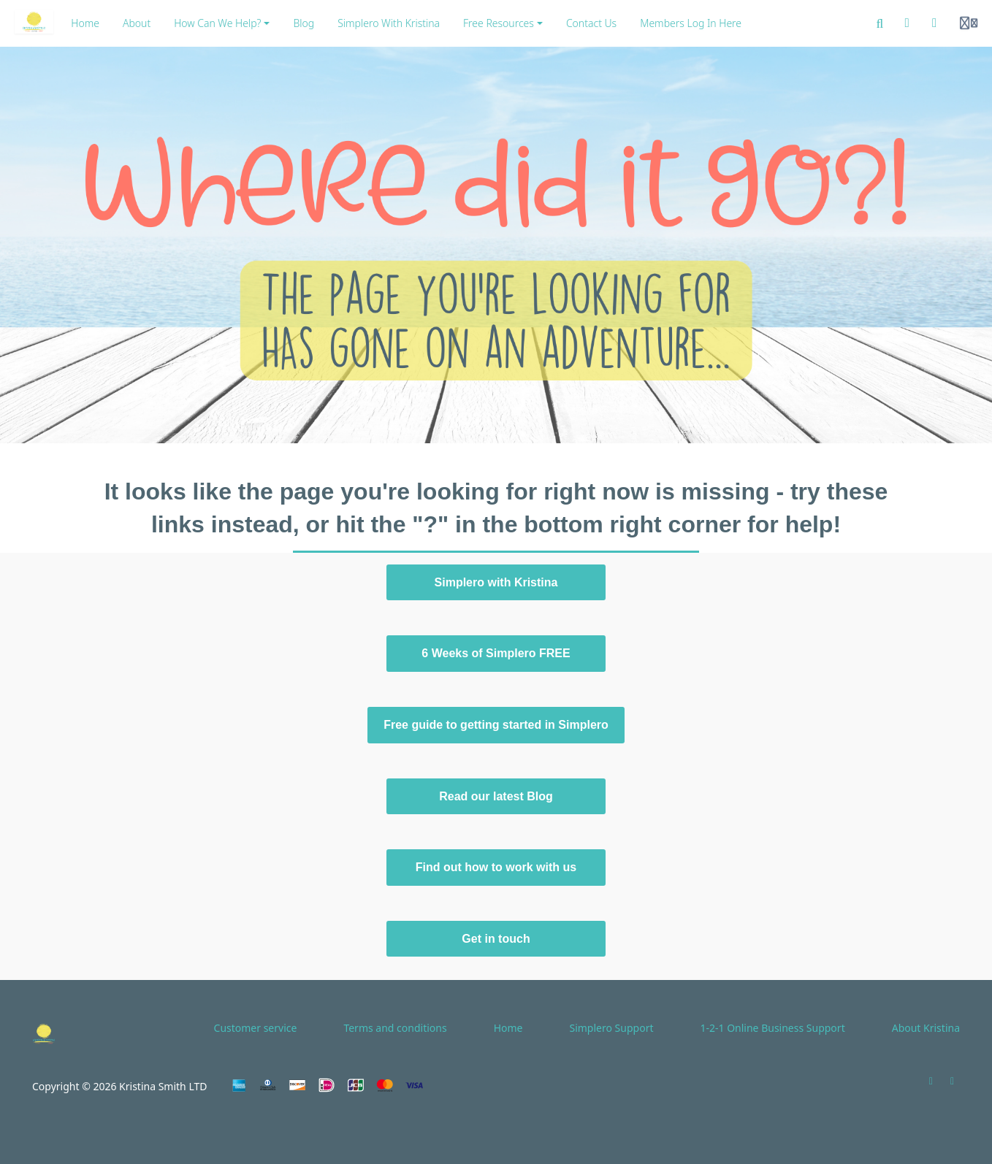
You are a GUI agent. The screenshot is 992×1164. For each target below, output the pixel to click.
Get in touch (496, 939)
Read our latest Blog (496, 796)
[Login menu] (968, 23)
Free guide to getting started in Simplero (496, 725)
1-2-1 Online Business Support (772, 1028)
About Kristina (926, 1028)
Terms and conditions (394, 1028)
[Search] (880, 23)
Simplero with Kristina (496, 582)
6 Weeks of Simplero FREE (495, 653)
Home (508, 1028)
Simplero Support (611, 1028)
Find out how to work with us (496, 867)
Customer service (255, 1028)
